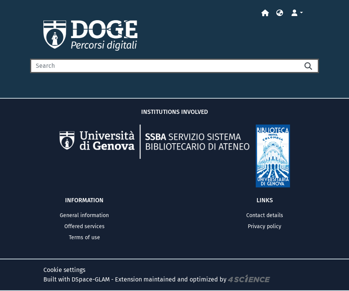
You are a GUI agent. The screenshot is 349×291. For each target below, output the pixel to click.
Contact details (264, 215)
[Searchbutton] (309, 66)
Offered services (84, 226)
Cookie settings (64, 269)
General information (84, 215)
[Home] (265, 13)
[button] (280, 13)
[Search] (165, 66)
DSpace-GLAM (91, 279)
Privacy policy (264, 226)
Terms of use (84, 237)
